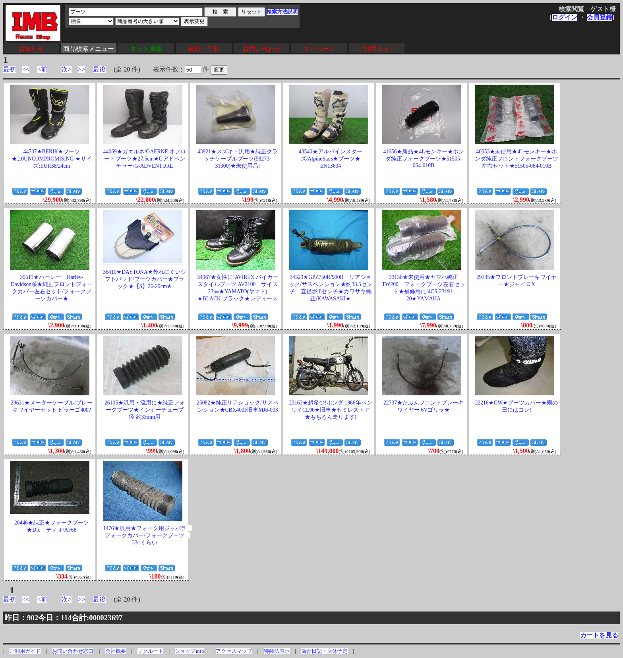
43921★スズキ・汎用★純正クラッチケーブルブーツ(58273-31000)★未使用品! (237, 159)
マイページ (319, 48)
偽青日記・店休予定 (324, 651)
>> (81, 69)
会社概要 (115, 651)
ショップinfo (189, 651)
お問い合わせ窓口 (72, 651)
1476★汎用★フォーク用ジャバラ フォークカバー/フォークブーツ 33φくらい (147, 535)
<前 (42, 69)
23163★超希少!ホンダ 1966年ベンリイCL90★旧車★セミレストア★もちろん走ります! (330, 410)
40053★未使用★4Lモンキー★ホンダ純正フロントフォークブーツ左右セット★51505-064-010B (516, 159)
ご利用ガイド (377, 48)
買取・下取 (204, 48)
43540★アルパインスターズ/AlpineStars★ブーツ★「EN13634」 (330, 159)
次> (67, 69)
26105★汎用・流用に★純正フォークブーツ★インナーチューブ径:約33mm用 (144, 410)
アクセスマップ (234, 651)
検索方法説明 (282, 12)
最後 (99, 69)
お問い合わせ (261, 48)
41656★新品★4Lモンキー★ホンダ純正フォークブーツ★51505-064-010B (423, 158)
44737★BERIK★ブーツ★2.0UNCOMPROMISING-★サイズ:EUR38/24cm (52, 159)
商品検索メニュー (88, 48)
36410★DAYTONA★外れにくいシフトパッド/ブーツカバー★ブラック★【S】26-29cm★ (144, 279)
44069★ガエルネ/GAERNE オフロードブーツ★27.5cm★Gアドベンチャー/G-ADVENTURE (144, 159)
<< (25, 69)
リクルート (150, 651)
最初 (9, 69)
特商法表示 (277, 651)
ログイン (564, 17)
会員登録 (599, 17)
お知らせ (31, 48)
